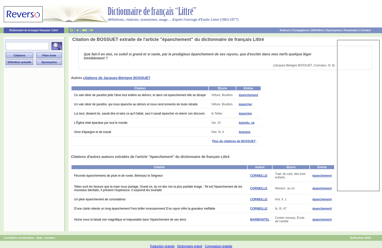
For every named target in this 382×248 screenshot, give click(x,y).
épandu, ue (246, 122)
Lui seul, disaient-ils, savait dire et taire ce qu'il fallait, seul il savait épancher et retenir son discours (139, 113)
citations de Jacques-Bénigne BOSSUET (116, 78)
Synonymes (334, 30)
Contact (366, 30)
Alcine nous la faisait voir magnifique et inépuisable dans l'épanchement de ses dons (130, 219)
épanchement (248, 95)
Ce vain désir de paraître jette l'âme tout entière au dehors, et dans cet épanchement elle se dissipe (140, 95)
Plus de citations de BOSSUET (234, 141)
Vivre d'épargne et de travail (92, 132)
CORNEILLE (258, 175)
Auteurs (285, 30)
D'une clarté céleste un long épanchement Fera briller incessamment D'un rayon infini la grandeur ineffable (144, 208)
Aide (39, 237)
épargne (244, 132)
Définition (317, 30)
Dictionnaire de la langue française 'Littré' (34, 30)
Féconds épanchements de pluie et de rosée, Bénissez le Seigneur (118, 175)
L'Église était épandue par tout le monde (100, 122)
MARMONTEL (260, 219)
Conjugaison (300, 30)
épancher (245, 104)
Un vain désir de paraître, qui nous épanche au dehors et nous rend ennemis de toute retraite (136, 104)
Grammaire (351, 30)
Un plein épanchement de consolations (100, 199)
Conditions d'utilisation (19, 237)
